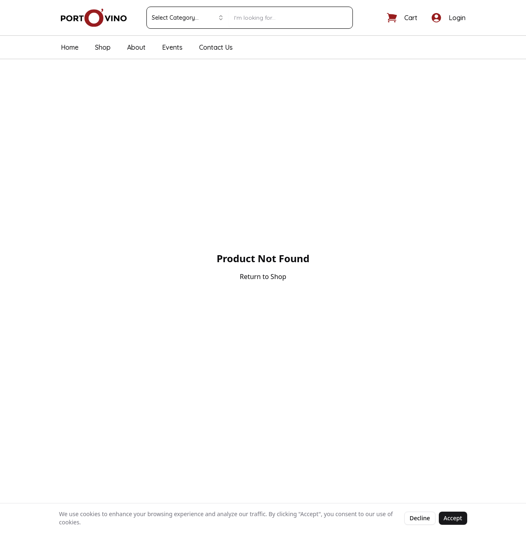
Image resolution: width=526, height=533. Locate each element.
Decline (420, 518)
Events (172, 47)
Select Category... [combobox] (188, 17)
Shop (103, 47)
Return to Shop (263, 276)
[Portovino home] (94, 18)
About (136, 47)
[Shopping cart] (401, 17)
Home (70, 47)
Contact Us (216, 47)
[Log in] (448, 17)
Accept (453, 518)
